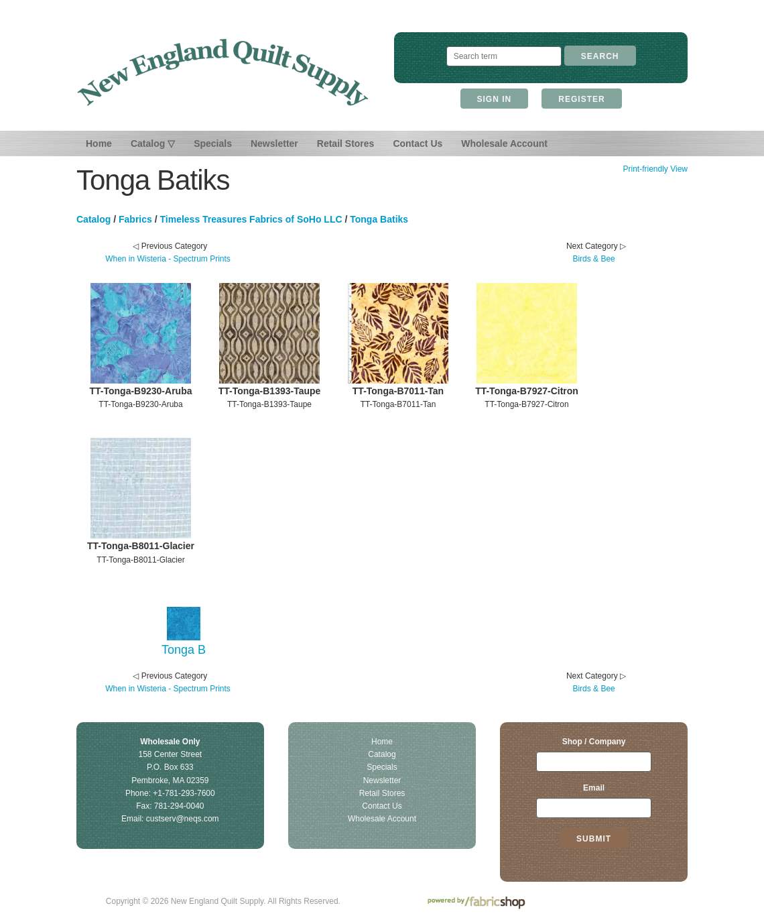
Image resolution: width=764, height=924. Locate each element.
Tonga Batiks (379, 219)
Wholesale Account (504, 143)
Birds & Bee (593, 259)
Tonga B (184, 649)
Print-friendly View (655, 169)
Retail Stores (346, 143)
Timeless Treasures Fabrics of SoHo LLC (251, 219)
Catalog (93, 219)
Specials (213, 143)
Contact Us (417, 143)
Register (581, 99)
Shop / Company (594, 741)
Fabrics (135, 219)
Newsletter (274, 143)
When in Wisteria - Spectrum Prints (168, 259)
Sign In (494, 99)
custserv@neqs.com (182, 818)
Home (99, 143)
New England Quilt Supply (223, 72)
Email (593, 788)
